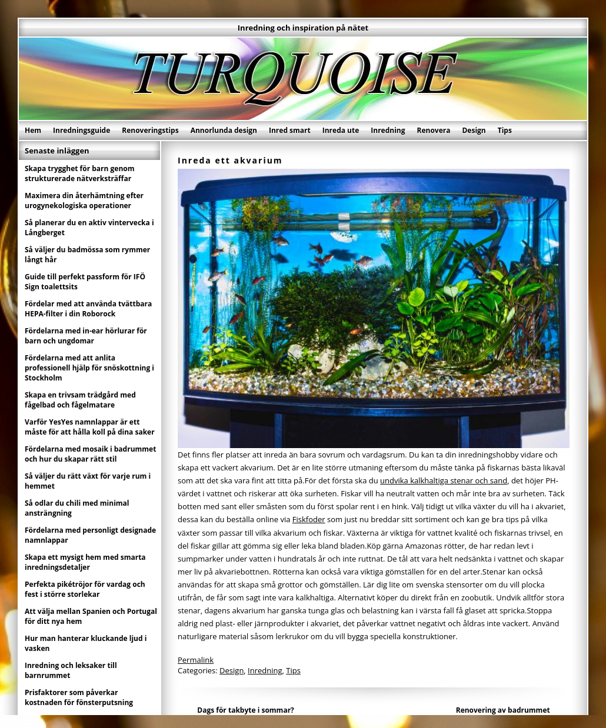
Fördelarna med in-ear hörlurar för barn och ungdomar (86, 336)
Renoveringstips (150, 130)
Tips (505, 130)
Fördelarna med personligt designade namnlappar (90, 535)
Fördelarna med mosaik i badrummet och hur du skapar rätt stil (90, 454)
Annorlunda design (224, 130)
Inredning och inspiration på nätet (303, 27)
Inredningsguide (81, 130)
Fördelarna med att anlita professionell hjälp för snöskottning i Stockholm (89, 368)
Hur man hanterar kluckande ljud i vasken (85, 643)
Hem (33, 130)
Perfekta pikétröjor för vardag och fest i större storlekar (85, 589)
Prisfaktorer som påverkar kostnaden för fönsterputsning (79, 697)
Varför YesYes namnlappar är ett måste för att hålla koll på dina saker (90, 427)
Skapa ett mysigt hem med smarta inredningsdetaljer (85, 562)
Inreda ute (340, 130)
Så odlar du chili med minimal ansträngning (77, 508)
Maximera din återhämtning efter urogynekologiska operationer (84, 201)
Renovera (434, 130)
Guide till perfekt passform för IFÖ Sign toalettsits (85, 282)
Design (473, 130)
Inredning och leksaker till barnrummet (71, 670)
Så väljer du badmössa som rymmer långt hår (87, 255)
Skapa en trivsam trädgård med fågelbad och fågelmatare (80, 400)
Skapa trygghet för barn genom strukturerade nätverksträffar (80, 173)
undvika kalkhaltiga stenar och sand (443, 480)
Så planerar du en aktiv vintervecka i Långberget (89, 228)
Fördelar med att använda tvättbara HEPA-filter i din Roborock (88, 309)
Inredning (388, 130)
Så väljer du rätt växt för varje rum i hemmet (88, 481)
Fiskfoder (308, 519)
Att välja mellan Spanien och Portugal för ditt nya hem (91, 616)
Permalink (196, 659)
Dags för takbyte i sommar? (245, 710)
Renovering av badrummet (503, 710)
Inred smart (290, 130)
